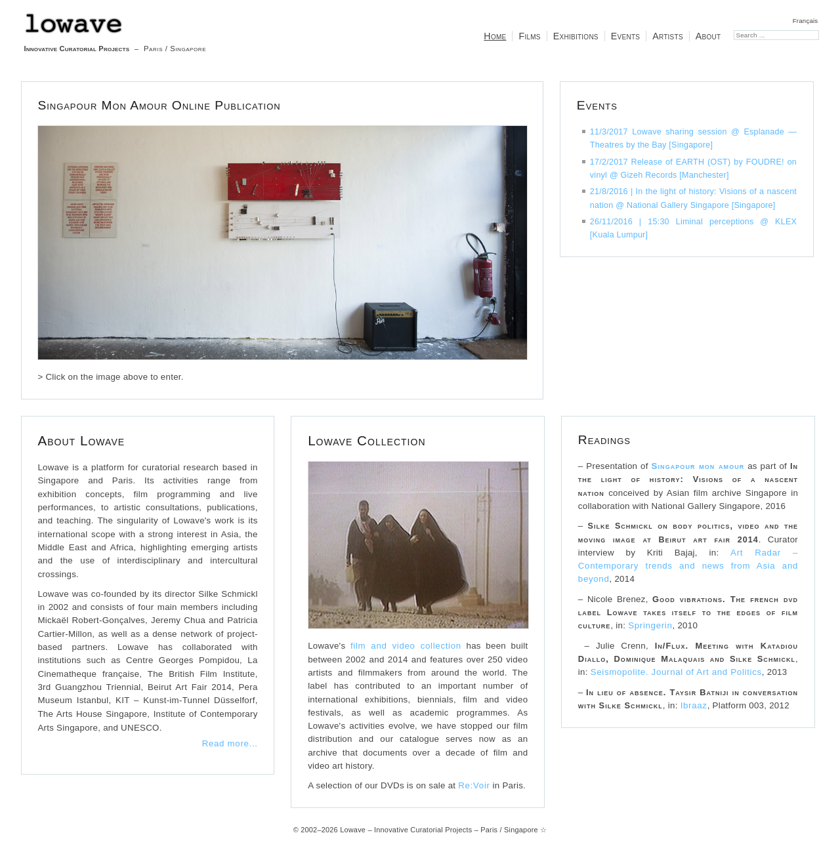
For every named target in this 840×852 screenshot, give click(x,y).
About (708, 36)
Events (625, 36)
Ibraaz (694, 705)
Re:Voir (474, 785)
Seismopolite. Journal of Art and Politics (676, 672)
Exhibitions (575, 36)
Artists (667, 36)
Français (805, 20)
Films (529, 36)
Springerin (650, 625)
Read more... (230, 743)
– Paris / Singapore (115, 32)
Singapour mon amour (698, 466)
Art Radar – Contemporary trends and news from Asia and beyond (688, 566)
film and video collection (405, 646)
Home (495, 36)
